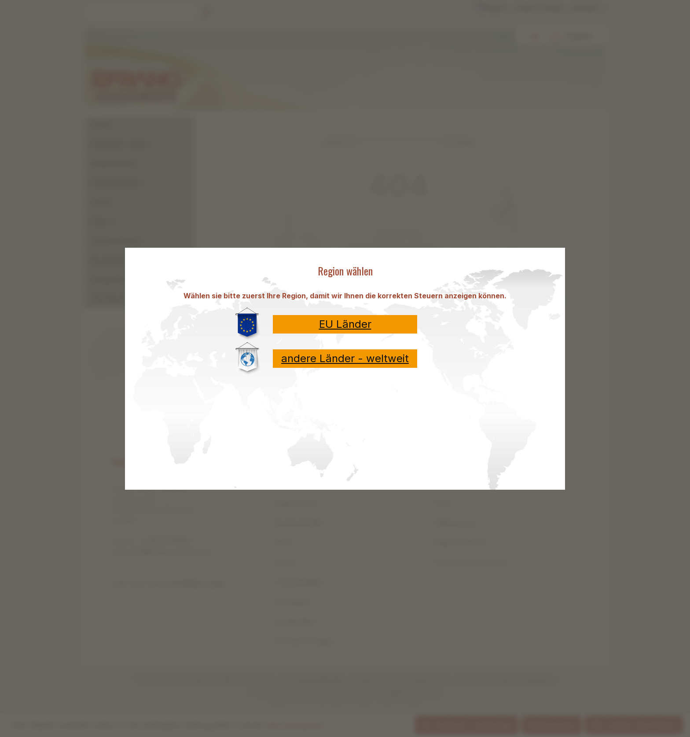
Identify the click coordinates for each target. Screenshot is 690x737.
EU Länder (345, 324)
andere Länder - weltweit (345, 358)
